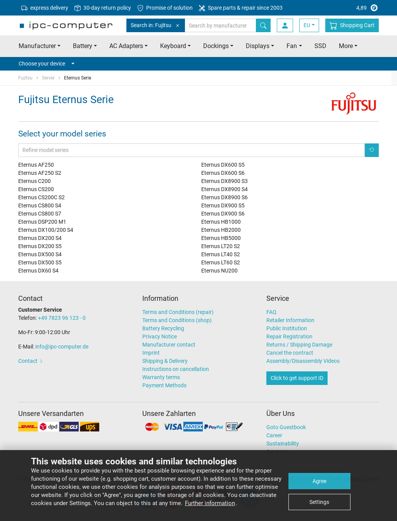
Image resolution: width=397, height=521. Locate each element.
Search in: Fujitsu (156, 25)
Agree (319, 481)
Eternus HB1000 (221, 222)
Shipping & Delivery (165, 361)
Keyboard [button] (173, 46)
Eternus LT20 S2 (220, 246)
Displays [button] (257, 46)
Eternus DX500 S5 (40, 262)
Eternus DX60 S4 (38, 270)
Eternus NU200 (219, 270)
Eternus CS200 (36, 189)
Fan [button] (292, 46)
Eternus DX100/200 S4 (45, 230)
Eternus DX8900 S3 (224, 181)
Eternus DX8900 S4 (224, 189)
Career (274, 435)
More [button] (346, 46)
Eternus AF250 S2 (39, 173)
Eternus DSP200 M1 (42, 222)
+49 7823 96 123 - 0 (62, 318)
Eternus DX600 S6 (223, 173)
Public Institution (286, 328)
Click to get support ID (297, 378)
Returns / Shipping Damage (299, 345)
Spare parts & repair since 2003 (241, 8)
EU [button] (307, 25)
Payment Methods (164, 385)
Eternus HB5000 (221, 238)
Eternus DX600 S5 (223, 165)
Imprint (151, 353)
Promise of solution (165, 8)
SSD (320, 46)
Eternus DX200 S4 (40, 238)
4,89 (349, 7)
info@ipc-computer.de (61, 346)
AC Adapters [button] (126, 46)
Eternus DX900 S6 (223, 213)
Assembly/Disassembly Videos (303, 361)
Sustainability (282, 443)
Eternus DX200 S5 (40, 246)
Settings (319, 502)
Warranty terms (161, 377)
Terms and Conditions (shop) (177, 320)
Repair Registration (289, 336)
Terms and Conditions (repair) (178, 312)
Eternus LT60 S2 (220, 262)
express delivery (44, 8)
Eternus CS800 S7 (39, 213)
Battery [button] (82, 46)
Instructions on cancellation (175, 369)
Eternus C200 (34, 181)
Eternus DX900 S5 (223, 205)
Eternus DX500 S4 (40, 254)
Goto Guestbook (286, 427)
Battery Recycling (163, 328)
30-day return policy (102, 8)
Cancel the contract (289, 353)
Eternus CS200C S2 (41, 197)
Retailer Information (290, 320)
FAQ (271, 312)
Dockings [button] (216, 46)
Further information (210, 503)
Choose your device (46, 63)
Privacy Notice (159, 336)
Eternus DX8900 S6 (224, 197)
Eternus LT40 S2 (220, 254)
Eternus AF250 (36, 165)
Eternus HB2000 (221, 230)
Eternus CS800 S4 (39, 205)
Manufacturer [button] (37, 46)
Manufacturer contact (168, 345)
